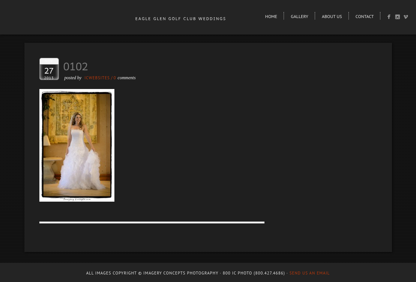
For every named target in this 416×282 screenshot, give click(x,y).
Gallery (299, 16)
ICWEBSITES (97, 77)
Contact (365, 16)
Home (271, 16)
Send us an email (310, 273)
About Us (332, 16)
